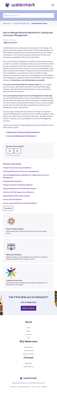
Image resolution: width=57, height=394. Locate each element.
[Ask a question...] (28, 15)
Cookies (33, 386)
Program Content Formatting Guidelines (18, 185)
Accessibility (44, 386)
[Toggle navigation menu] (53, 5)
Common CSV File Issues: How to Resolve (18, 192)
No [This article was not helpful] (17, 151)
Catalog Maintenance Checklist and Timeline (19, 188)
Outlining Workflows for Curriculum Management (21, 171)
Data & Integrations (28, 347)
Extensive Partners (28, 350)
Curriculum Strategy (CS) (21, 23)
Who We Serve (28, 334)
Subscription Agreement (24, 386)
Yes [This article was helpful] (9, 151)
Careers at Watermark (28, 366)
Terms (38, 386)
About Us (28, 327)
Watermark (6, 23)
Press (28, 337)
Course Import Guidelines (12, 199)
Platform (28, 331)
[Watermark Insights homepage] (28, 378)
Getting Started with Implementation (16, 196)
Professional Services (28, 354)
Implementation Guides (39, 23)
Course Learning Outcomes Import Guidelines (20, 203)
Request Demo (28, 363)
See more (8, 208)
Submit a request (28, 308)
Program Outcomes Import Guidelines (17, 168)
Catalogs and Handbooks (12, 181)
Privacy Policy (13, 386)
